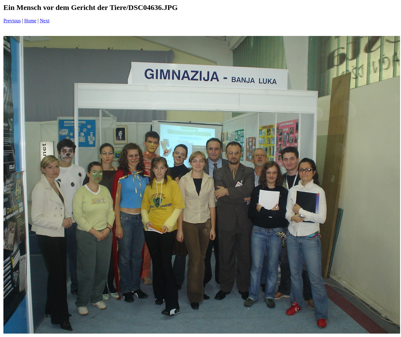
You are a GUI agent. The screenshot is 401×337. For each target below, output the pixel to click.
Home (30, 20)
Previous (12, 20)
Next (45, 20)
